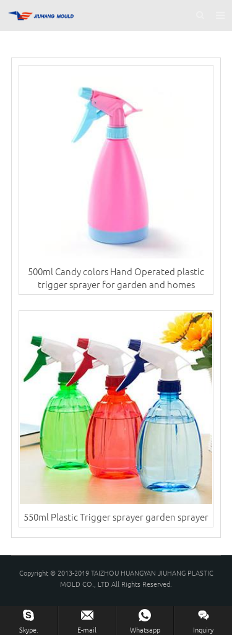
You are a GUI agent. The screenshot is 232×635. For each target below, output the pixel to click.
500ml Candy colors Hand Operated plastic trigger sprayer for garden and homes (116, 278)
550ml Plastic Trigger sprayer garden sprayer (116, 516)
